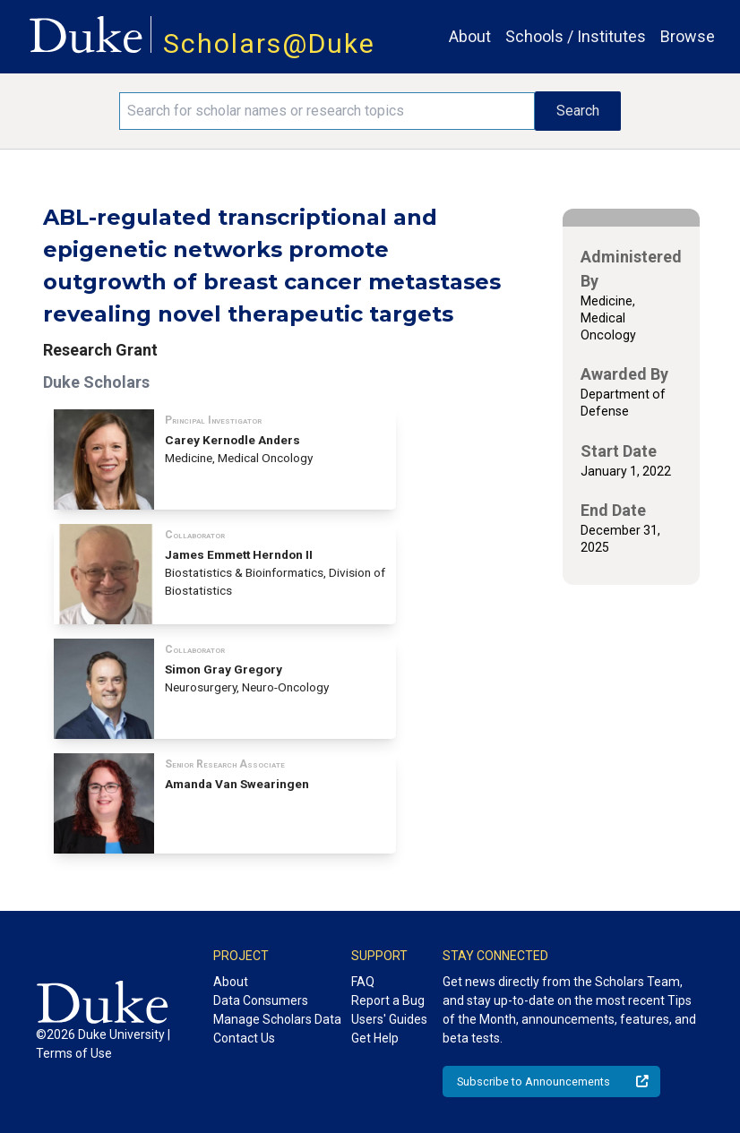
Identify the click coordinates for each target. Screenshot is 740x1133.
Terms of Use (74, 1053)
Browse (687, 36)
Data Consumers (260, 1000)
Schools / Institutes (575, 36)
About (470, 36)
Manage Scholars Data (277, 1019)
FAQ (362, 981)
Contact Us (244, 1038)
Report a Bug (388, 1000)
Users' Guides (389, 1019)
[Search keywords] (327, 111)
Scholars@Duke (269, 43)
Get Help (375, 1038)
